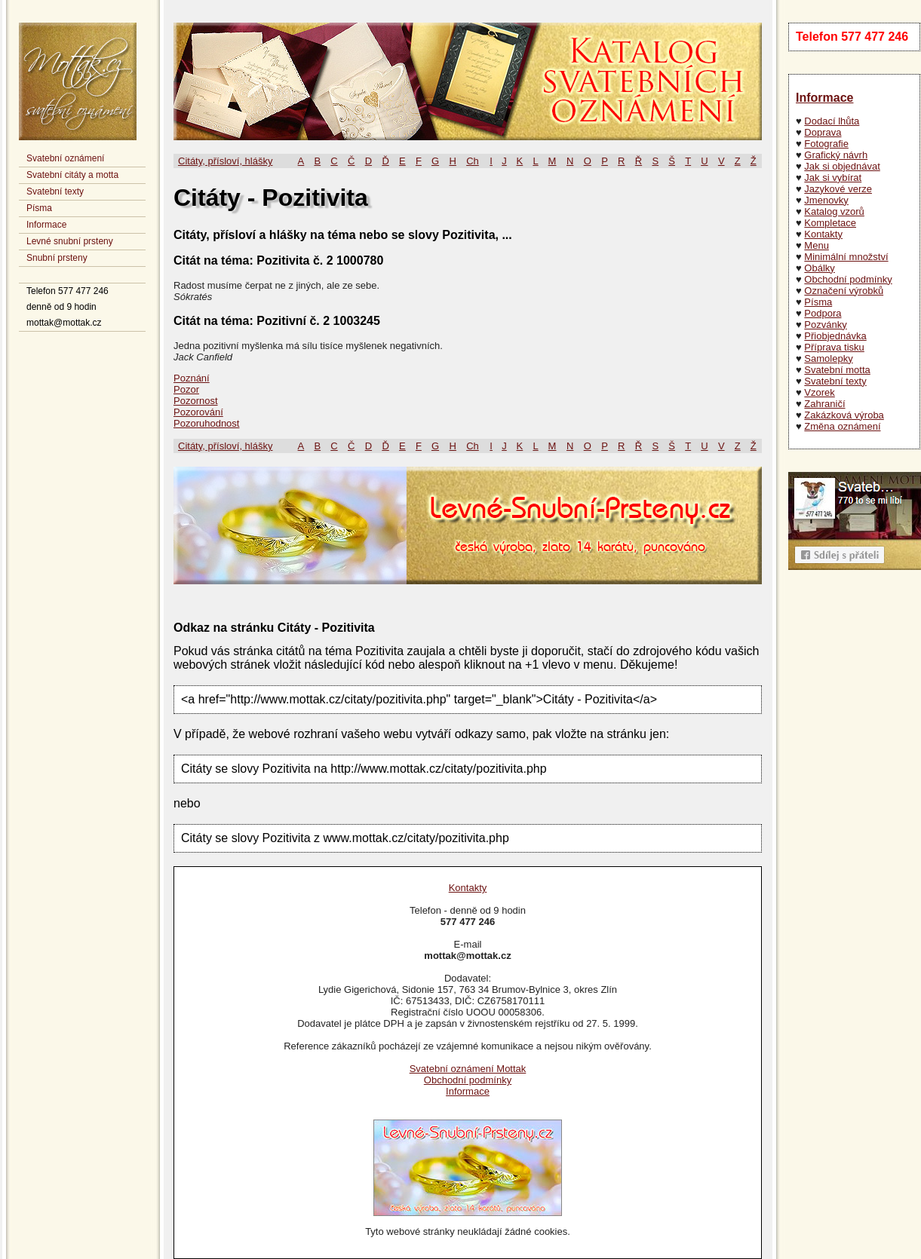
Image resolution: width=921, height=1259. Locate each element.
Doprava (822, 132)
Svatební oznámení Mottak (468, 1068)
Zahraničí (824, 403)
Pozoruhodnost (206, 423)
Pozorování (198, 412)
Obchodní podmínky (848, 279)
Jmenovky (826, 200)
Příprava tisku (834, 347)
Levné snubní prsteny (69, 241)
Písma (39, 208)
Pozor (186, 389)
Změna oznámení (842, 426)
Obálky (819, 268)
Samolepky (828, 358)
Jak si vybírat (832, 177)
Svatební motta (837, 369)
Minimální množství (846, 256)
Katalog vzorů (834, 211)
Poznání (191, 378)
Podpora (822, 313)
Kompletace (830, 222)
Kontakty (823, 234)
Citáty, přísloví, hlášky (225, 161)
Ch (472, 161)
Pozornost (195, 400)
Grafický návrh (835, 155)
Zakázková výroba (844, 415)
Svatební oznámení (65, 158)
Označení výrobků (843, 290)
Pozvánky (825, 324)
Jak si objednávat (842, 166)
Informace (46, 224)
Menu (816, 245)
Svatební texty (55, 191)
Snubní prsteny (56, 258)
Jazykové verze (838, 189)
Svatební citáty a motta (72, 175)
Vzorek (819, 392)
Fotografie (826, 143)
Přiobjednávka (835, 336)
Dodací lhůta (831, 121)
